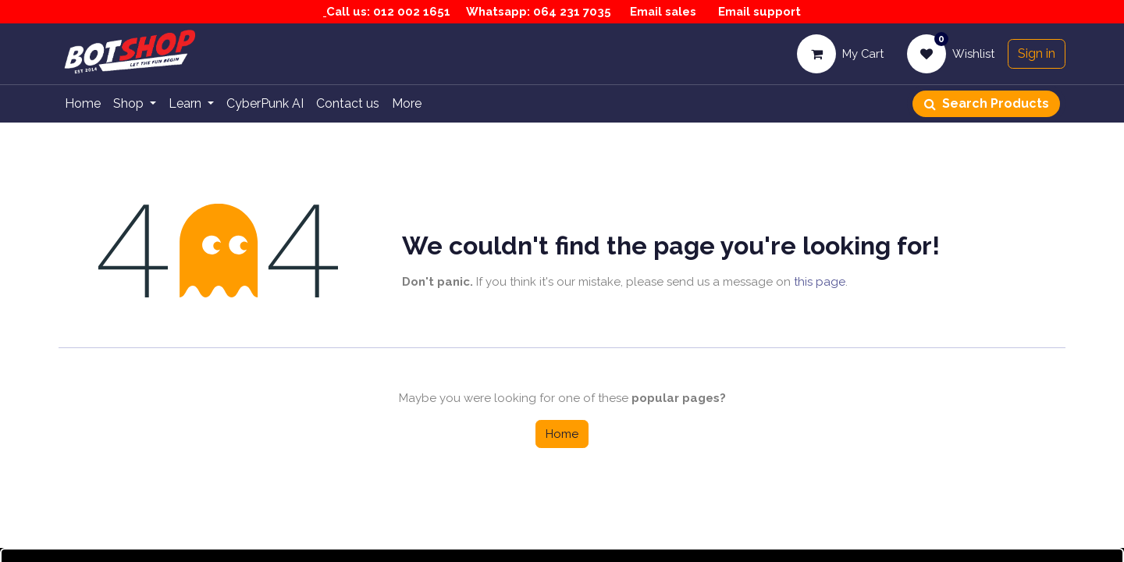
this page (819, 282)
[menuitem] (83, 103)
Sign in (1036, 53)
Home (562, 434)
